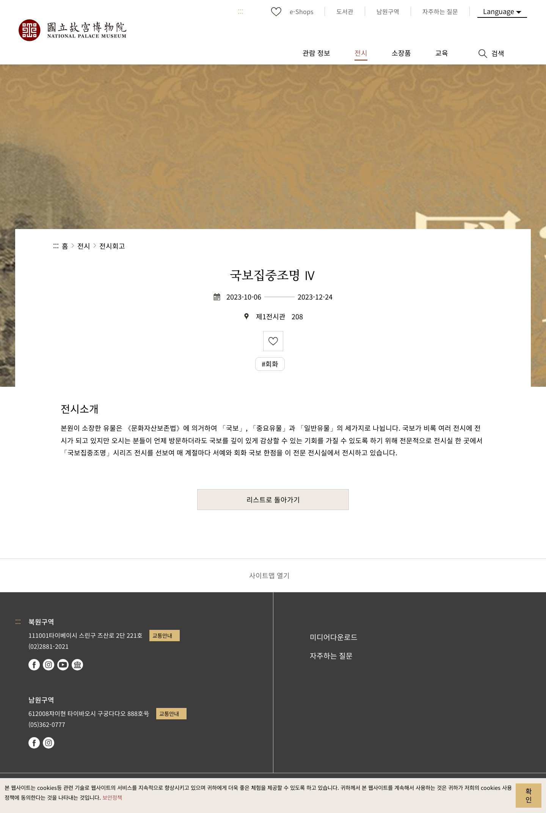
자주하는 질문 (331, 655)
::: (240, 11)
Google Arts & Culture (77, 664)
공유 (410, 246)
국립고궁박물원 (72, 30)
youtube (63, 664)
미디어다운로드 (334, 637)
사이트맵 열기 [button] (269, 575)
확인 (529, 795)
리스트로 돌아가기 (273, 499)
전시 (83, 246)
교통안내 (162, 635)
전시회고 (112, 246)
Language (498, 11)
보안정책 (112, 797)
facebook (34, 664)
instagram (48, 664)
